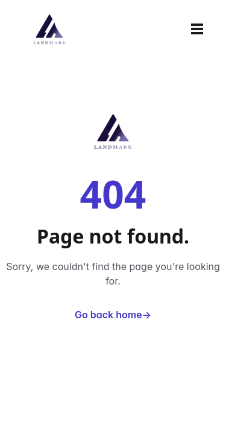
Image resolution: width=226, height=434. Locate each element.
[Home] (49, 29)
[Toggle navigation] (197, 29)
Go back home (113, 314)
